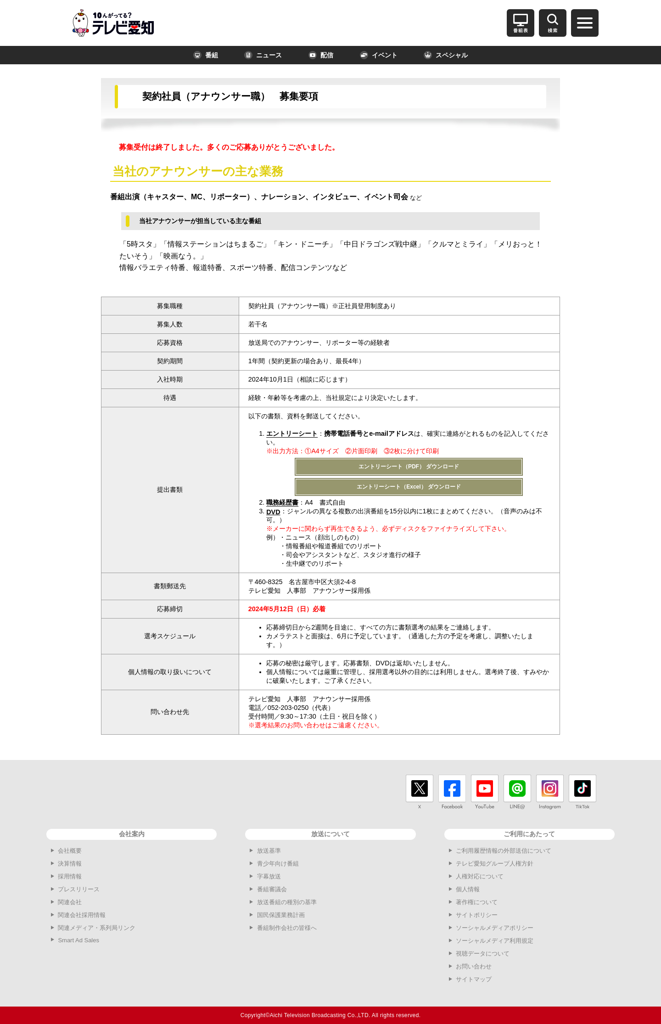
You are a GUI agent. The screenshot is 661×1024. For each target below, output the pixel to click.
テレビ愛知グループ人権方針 (494, 863)
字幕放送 (269, 876)
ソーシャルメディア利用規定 (494, 940)
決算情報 (70, 863)
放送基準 (269, 850)
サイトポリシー (477, 914)
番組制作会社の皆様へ (287, 927)
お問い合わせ (474, 966)
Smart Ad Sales (78, 940)
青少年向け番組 (278, 863)
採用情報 (70, 876)
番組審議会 (272, 889)
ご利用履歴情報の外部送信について (503, 850)
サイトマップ (474, 979)
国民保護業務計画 (281, 914)
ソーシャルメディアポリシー (494, 927)
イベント (379, 55)
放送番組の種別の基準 (287, 902)
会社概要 (70, 850)
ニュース (263, 55)
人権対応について (480, 876)
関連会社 (70, 902)
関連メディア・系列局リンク (96, 927)
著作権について (477, 902)
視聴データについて (483, 953)
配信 (320, 55)
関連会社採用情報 (82, 914)
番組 (205, 55)
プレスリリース (79, 889)
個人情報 (468, 889)
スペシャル (446, 55)
